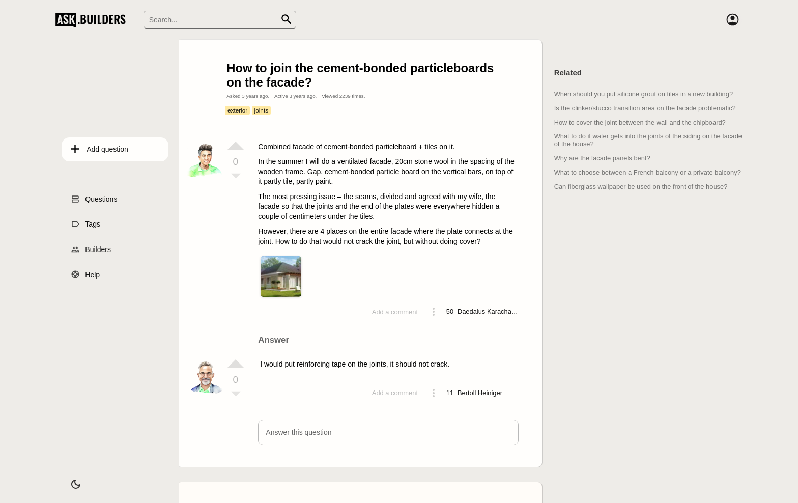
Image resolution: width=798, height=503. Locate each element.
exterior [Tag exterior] (237, 110)
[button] (388, 432)
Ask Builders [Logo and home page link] (92, 20)
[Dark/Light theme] (69, 479)
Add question (101, 147)
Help (86, 272)
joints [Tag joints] (261, 110)
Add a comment (395, 312)
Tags (86, 221)
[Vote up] (235, 145)
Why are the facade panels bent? (602, 158)
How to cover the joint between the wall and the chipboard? (640, 122)
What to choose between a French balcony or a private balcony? (647, 172)
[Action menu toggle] (433, 311)
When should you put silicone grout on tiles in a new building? (643, 94)
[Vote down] (235, 176)
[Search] (220, 20)
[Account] (732, 20)
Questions (95, 196)
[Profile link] (488, 311)
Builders (92, 246)
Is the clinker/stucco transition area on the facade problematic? (645, 108)
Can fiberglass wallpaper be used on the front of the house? (641, 186)
